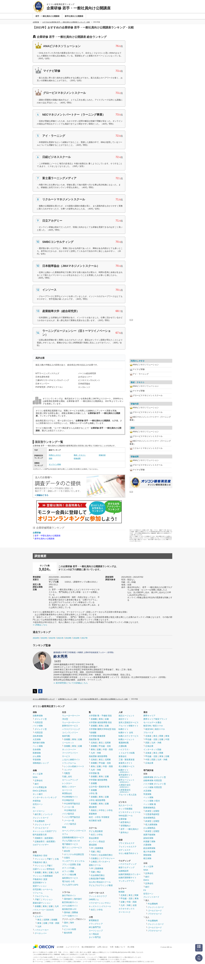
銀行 (37, 784)
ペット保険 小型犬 (151, 801)
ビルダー (39, 916)
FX (34, 807)
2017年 (84, 638)
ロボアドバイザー (41, 845)
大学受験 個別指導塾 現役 (100, 722)
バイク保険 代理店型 (152, 787)
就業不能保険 (149, 834)
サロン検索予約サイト (129, 853)
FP (92, 848)
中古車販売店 (68, 800)
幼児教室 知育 (95, 820)
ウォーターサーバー (71, 715)
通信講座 (93, 845)
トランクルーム (69, 763)
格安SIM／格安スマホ (153, 726)
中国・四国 (54, 923)
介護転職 (123, 746)
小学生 (110, 810)
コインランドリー (70, 732)
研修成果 (77, 458)
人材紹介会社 (125, 786)
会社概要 (60, 947)
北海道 (94, 742)
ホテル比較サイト (70, 906)
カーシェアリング (70, 780)
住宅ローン (38, 804)
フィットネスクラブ (98, 896)
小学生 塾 (93, 793)
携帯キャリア (149, 715)
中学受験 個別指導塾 (98, 780)
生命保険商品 (149, 818)
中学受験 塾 (94, 773)
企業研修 (37, 532)
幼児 (93, 834)
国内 (66, 922)
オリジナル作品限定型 (74, 854)
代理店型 (39, 722)
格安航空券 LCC (69, 909)
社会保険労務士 (106, 855)
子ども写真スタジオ (71, 841)
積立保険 (147, 858)
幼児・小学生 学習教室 (99, 817)
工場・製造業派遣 (127, 759)
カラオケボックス (127, 909)
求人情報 (130, 947)
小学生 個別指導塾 (97, 800)
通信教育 (93, 807)
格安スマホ (160, 729)
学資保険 (37, 759)
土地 (57, 859)
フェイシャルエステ (128, 846)
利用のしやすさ (55, 455)
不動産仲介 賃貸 (40, 879)
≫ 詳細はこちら (40, 625)
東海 (45, 872)
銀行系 (38, 814)
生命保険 (37, 749)
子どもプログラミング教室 (101, 885)
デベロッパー (41, 933)
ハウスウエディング (128, 864)
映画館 (122, 892)
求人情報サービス (127, 766)
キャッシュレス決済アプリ (45, 831)
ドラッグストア (96, 924)
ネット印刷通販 (126, 809)
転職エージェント (127, 739)
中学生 (102, 810)
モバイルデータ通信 (152, 722)
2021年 (60, 638)
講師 (50, 458)
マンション (40, 859)
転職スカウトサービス (129, 736)
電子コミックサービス (72, 847)
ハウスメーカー (42, 930)
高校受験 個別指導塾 (98, 756)
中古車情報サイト (70, 797)
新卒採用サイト (126, 776)
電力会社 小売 (68, 881)
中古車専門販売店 (72, 803)
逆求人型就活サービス (129, 722)
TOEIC (94, 855)
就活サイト (124, 719)
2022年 (52, 638)
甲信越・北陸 (105, 746)
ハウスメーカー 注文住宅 (43, 910)
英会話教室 (94, 838)
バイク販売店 (68, 814)
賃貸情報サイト (40, 882)
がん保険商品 (149, 828)
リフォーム (38, 893)
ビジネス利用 (70, 929)
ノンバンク (48, 814)
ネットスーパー (69, 749)
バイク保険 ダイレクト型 (154, 784)
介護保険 (147, 845)
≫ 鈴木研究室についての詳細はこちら (70, 683)
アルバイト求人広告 (128, 795)
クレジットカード (41, 818)
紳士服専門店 (95, 927)
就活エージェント (127, 715)
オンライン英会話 (97, 841)
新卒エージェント (127, 781)
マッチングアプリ (127, 881)
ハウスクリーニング (71, 729)
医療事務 (99, 848)
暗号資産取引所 (40, 834)
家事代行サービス (70, 726)
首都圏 (38, 872)
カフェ (65, 834)
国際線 (75, 912)
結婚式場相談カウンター (130, 874)
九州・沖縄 (96, 753)
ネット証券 (38, 774)
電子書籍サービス (70, 844)
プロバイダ (148, 732)
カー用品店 (94, 934)
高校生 (94, 810)
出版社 (67, 858)
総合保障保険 (149, 848)
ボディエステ (125, 850)
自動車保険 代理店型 (152, 780)
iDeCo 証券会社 (40, 791)
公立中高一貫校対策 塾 (99, 787)
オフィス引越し (69, 868)
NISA (35, 777)
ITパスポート (104, 861)
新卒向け (125, 832)
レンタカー (67, 783)
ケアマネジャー (108, 858)
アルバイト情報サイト (129, 726)
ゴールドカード (42, 828)
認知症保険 (148, 838)
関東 (137, 895)
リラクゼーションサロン (100, 903)
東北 (39, 920)
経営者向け (126, 822)
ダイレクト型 (41, 719)
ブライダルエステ (127, 843)
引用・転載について (117, 947)
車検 (64, 827)
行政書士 (95, 858)
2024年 (36, 638)
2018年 (76, 638)
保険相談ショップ (41, 763)
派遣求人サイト (126, 763)
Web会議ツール (126, 815)
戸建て (50, 859)
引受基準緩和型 (152, 814)
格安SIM (149, 729)
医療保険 (37, 753)
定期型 (156, 811)
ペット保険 (38, 746)
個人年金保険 (149, 851)
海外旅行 (78, 899)
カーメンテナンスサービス (74, 830)
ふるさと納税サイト (71, 759)
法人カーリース (126, 805)
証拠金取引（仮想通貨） (46, 841)
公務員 (94, 861)
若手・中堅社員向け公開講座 (48, 535)
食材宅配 (66, 736)
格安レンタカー (69, 787)
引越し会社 (67, 776)
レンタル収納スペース (74, 766)
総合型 (67, 851)
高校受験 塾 (94, 739)
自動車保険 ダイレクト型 (154, 777)
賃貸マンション (40, 886)
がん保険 (37, 756)
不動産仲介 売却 (40, 855)
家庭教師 (93, 814)
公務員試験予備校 (97, 878)
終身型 (148, 811)
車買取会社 (67, 793)
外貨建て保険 (149, 841)
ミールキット (68, 742)
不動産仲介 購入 (40, 862)
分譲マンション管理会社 (44, 869)
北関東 (46, 920)
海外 (72, 922)
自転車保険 (38, 736)
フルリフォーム (42, 896)
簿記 (99, 851)
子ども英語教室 (96, 831)
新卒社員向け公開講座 (45, 538)
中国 (167, 739)
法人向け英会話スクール (100, 882)
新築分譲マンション (42, 903)
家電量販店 (94, 920)
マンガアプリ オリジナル (73, 861)
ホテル (65, 926)
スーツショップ (96, 930)
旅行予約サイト (69, 895)
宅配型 (67, 773)
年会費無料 (40, 821)
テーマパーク (125, 912)
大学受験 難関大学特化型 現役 (102, 729)
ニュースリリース (72, 947)
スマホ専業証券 (40, 787)
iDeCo (146, 880)
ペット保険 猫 (149, 804)
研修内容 (102, 455)
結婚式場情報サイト (128, 877)
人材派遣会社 (125, 791)
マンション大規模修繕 (43, 876)
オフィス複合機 (69, 874)
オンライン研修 (55, 464)
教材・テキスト (80, 455)
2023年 (44, 638)
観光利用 (68, 933)
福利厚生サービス (70, 878)
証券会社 (39, 780)
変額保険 (147, 855)
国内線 (67, 912)
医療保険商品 (149, 807)
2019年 (68, 638)
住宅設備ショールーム (43, 889)
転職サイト (124, 729)
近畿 (51, 872)
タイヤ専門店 (95, 937)
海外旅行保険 (39, 742)
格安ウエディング (127, 867)
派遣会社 (123, 756)
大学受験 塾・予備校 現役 (100, 715)
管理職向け (126, 826)
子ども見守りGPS (70, 885)
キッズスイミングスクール (100, 906)
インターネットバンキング (45, 797)
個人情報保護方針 (88, 947)
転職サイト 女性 (126, 732)
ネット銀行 (38, 794)
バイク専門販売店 (72, 817)
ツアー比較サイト (70, 916)
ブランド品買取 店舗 (71, 864)
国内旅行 (68, 899)
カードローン (39, 811)
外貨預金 (37, 801)
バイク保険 (38, 726)
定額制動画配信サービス (73, 837)
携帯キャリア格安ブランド (155, 719)
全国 (135, 905)
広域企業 (149, 746)
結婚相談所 (124, 871)
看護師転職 (124, 742)
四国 (147, 742)
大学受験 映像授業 (97, 736)
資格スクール (95, 865)
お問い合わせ (102, 947)
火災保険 (37, 739)
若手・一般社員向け (130, 829)
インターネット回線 (152, 749)
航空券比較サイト (70, 902)
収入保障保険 (151, 824)
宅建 (93, 851)
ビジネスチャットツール (130, 812)
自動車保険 (38, 715)
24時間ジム (94, 899)
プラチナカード (155, 914)
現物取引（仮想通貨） (45, 838)
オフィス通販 (68, 871)
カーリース (67, 790)
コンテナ (68, 770)
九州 (57, 872)
